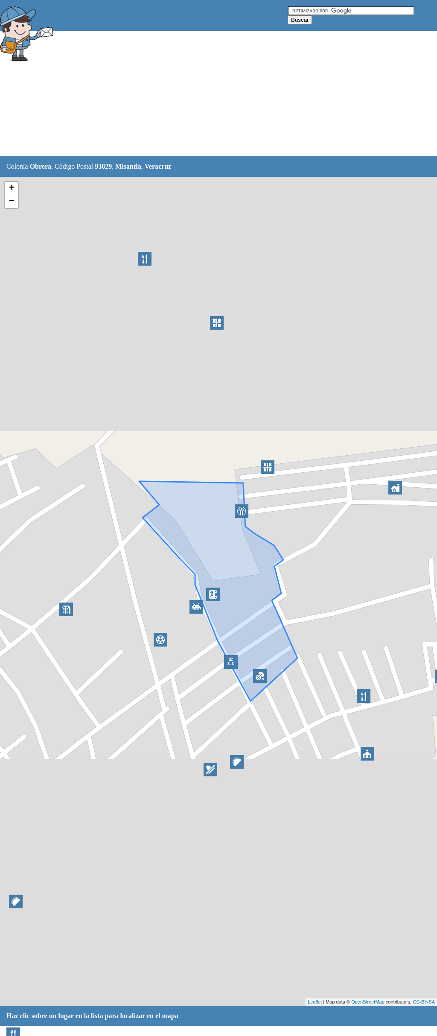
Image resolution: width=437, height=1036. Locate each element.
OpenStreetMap (368, 1001)
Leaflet (315, 1001)
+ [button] (12, 188)
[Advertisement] (213, 94)
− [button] (12, 201)
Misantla (128, 166)
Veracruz (158, 166)
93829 (103, 166)
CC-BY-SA (424, 1001)
